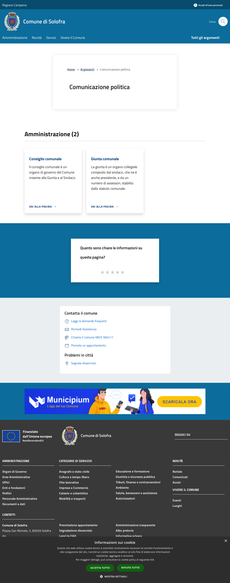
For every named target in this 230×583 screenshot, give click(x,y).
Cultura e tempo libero (74, 477)
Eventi (177, 500)
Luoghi (177, 505)
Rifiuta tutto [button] (130, 567)
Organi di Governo (14, 471)
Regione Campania (14, 5)
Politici (6, 493)
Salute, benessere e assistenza (136, 493)
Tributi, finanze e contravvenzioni (138, 482)
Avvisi (177, 482)
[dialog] (115, 560)
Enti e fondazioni (13, 487)
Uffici (5, 482)
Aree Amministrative (16, 477)
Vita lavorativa (69, 482)
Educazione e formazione (132, 471)
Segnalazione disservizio (75, 530)
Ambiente (122, 487)
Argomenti (87, 69)
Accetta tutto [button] (100, 567)
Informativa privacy (129, 536)
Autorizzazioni (125, 498)
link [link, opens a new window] (152, 559)
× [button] (225, 541)
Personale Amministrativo (19, 498)
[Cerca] (223, 21)
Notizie (177, 471)
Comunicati (180, 477)
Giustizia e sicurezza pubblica (135, 476)
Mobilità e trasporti (72, 498)
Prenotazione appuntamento (78, 525)
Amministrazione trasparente (135, 525)
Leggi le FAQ (67, 536)
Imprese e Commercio (73, 487)
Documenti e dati (13, 504)
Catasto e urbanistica (73, 493)
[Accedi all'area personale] (208, 5)
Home (71, 69)
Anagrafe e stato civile (74, 471)
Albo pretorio (125, 530)
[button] (115, 576)
